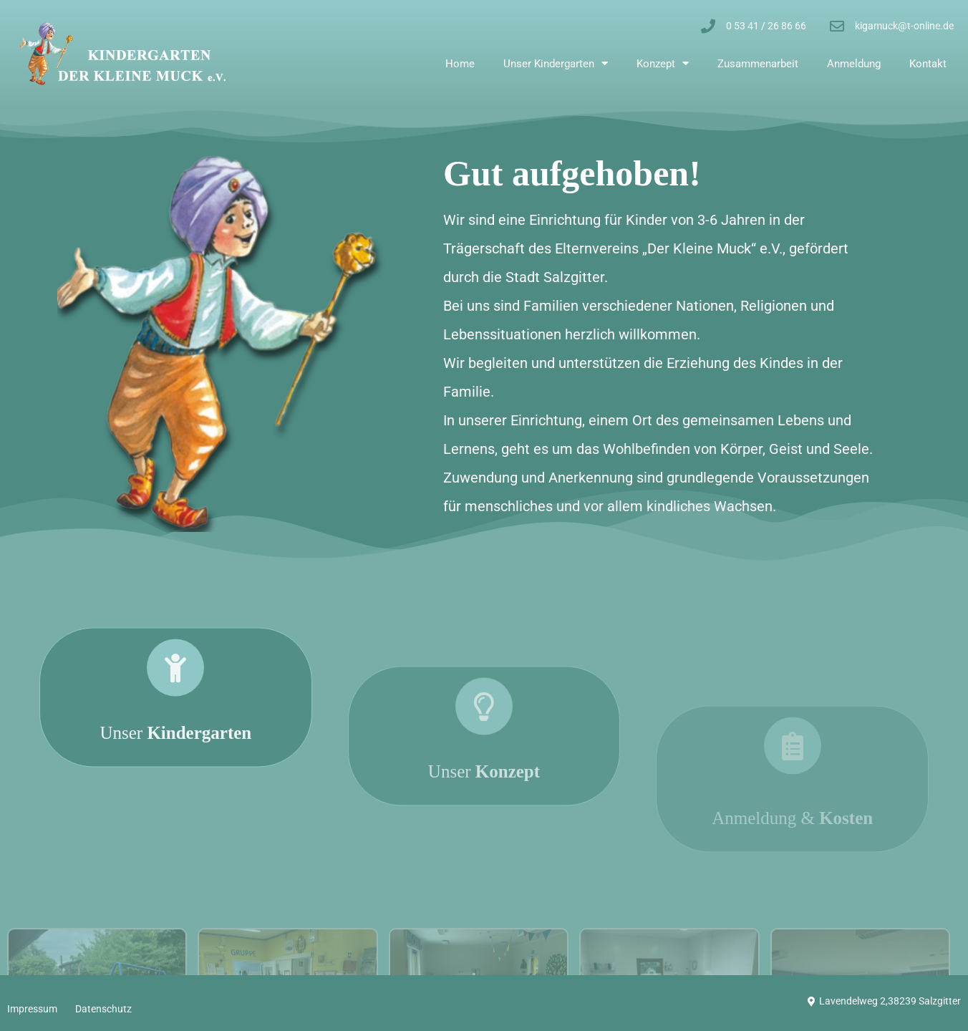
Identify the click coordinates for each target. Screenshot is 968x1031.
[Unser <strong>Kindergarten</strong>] (175, 702)
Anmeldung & (792, 844)
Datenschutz (103, 1009)
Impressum (32, 1009)
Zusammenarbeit (757, 63)
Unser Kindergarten (555, 63)
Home (460, 63)
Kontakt (928, 63)
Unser (175, 767)
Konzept (663, 63)
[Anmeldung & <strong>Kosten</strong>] (792, 772)
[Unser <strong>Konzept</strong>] (484, 745)
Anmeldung (854, 63)
